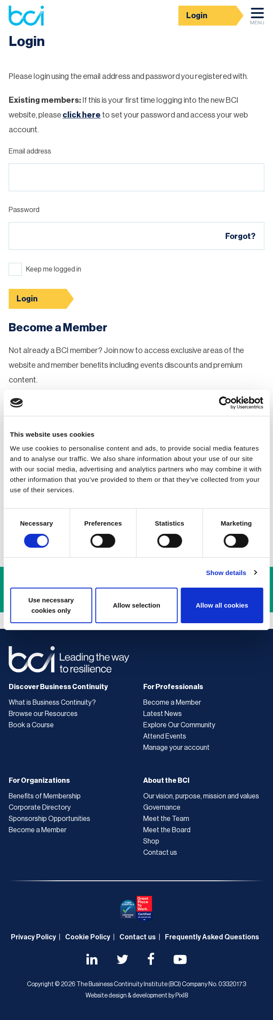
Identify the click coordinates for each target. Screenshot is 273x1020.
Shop (151, 841)
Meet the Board (167, 830)
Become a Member (172, 702)
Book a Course (31, 725)
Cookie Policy (87, 937)
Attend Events (164, 736)
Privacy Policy (33, 937)
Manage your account (176, 747)
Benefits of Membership (45, 796)
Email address (30, 151)
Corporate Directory (40, 807)
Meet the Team (166, 818)
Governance (162, 807)
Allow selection (136, 605)
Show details (226, 572)
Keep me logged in (53, 269)
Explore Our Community (179, 725)
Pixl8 (181, 996)
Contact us (160, 852)
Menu (257, 18)
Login (196, 16)
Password (24, 209)
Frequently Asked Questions (212, 937)
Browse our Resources (43, 713)
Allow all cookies (222, 605)
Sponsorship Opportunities (49, 818)
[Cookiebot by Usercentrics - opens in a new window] (225, 402)
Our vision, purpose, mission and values (201, 796)
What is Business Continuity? (52, 702)
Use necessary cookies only (51, 605)
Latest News (162, 713)
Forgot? (240, 236)
